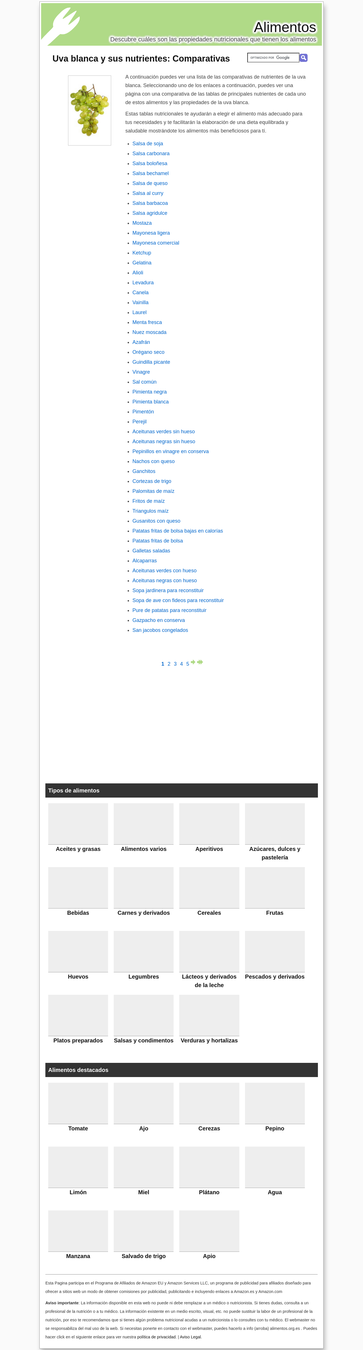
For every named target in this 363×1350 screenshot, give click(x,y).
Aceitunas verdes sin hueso (163, 431)
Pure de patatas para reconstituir (169, 610)
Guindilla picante (151, 362)
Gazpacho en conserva (158, 620)
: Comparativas (141, 58)
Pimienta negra (149, 392)
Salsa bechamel (150, 173)
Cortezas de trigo (151, 481)
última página (200, 662)
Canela (140, 292)
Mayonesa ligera (151, 233)
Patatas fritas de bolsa (157, 541)
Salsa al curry (147, 193)
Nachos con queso (153, 461)
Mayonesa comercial (155, 243)
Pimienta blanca (150, 402)
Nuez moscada (149, 332)
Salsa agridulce (149, 213)
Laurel (139, 312)
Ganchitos (143, 471)
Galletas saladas (151, 551)
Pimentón (143, 412)
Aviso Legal (190, 1337)
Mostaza (142, 223)
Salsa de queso (150, 183)
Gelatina (141, 263)
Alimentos (285, 27)
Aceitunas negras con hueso (164, 580)
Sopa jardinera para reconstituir (168, 590)
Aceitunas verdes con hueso (164, 570)
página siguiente (194, 662)
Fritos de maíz (148, 501)
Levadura (143, 282)
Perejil (139, 421)
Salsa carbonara (151, 153)
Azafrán (141, 342)
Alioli (137, 273)
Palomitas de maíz (153, 491)
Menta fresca (147, 322)
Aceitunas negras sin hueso (163, 441)
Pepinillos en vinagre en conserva (170, 451)
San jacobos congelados (160, 630)
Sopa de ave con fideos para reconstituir (178, 600)
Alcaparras (144, 560)
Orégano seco (148, 352)
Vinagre (141, 372)
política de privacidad (156, 1337)
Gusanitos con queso (156, 521)
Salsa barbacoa (150, 203)
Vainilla (140, 302)
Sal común (144, 382)
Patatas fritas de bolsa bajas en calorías (177, 531)
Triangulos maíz (150, 511)
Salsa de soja (147, 143)
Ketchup (141, 253)
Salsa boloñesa (149, 163)
